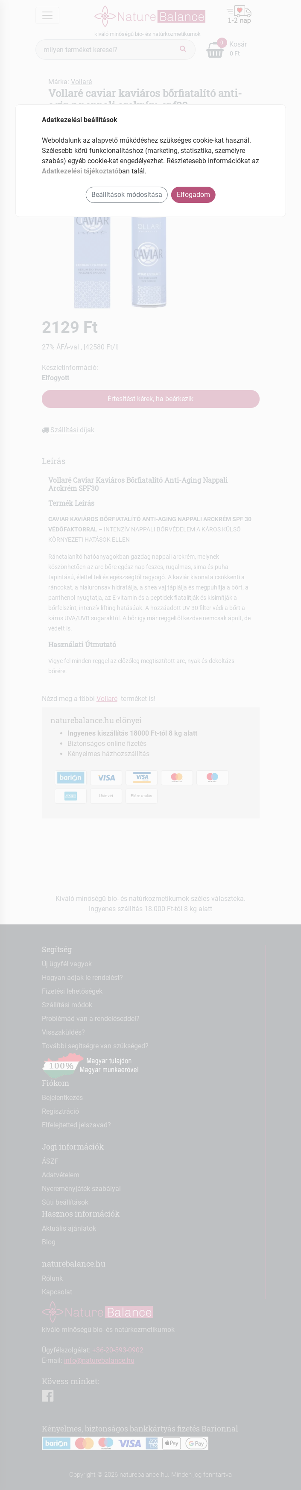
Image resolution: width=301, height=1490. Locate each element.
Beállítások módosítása (126, 195)
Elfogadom (193, 195)
